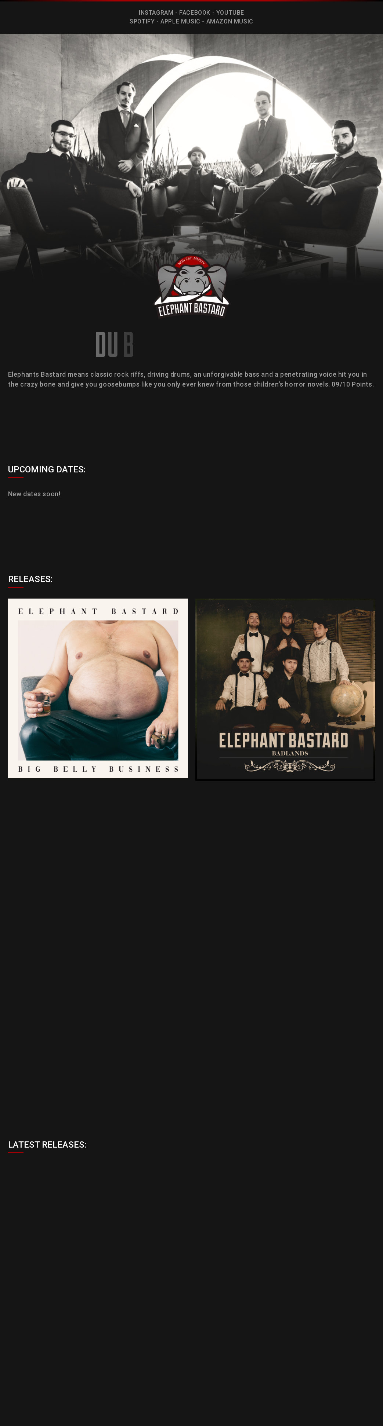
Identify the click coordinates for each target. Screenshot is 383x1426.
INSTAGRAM (156, 12)
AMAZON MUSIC (229, 21)
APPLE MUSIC (180, 21)
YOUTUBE (230, 12)
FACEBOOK (194, 12)
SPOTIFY (142, 21)
